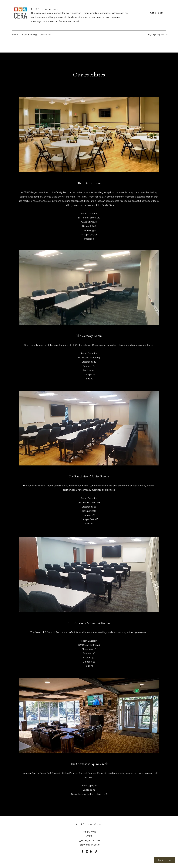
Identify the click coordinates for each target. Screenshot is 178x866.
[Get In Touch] (156, 13)
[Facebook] (82, 851)
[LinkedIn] (91, 851)
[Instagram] (86, 851)
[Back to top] (164, 860)
